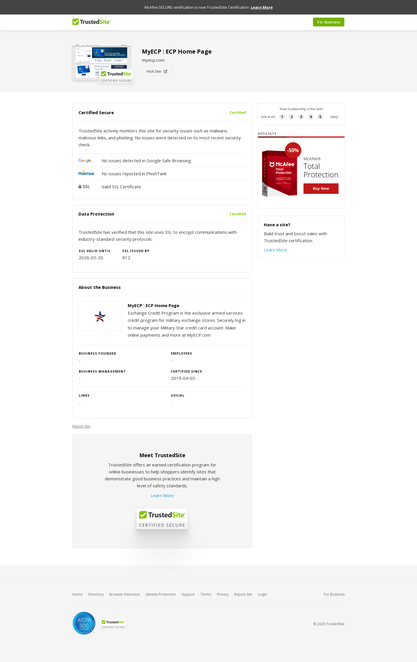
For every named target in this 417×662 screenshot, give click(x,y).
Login (262, 594)
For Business (328, 22)
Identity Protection (161, 594)
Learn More (162, 495)
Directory (96, 594)
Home (77, 594)
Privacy (222, 594)
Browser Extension (124, 594)
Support (188, 594)
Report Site (81, 426)
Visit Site (157, 71)
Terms (206, 594)
